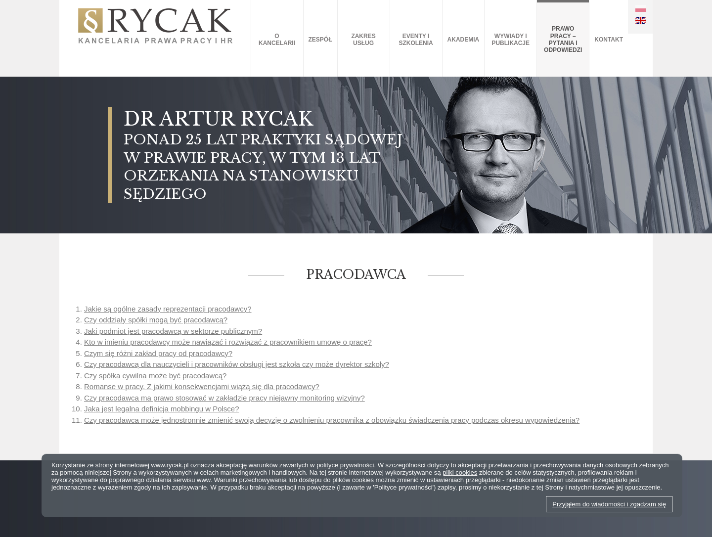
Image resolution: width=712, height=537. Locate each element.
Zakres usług (363, 39)
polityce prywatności (345, 465)
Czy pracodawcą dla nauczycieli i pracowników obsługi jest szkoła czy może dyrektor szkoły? (236, 364)
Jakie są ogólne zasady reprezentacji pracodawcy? (168, 309)
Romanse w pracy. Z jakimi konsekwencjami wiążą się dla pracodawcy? (201, 386)
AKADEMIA (463, 39)
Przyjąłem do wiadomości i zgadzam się (609, 504)
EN (640, 20)
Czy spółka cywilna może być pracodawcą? (155, 375)
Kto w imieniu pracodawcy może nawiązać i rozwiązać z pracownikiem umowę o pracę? (228, 342)
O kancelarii (277, 39)
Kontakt (608, 39)
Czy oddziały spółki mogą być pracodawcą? (155, 319)
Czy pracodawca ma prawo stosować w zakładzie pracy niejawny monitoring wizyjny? (224, 398)
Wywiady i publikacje (510, 39)
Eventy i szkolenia (416, 39)
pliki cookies (460, 472)
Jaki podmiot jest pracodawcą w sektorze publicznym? (173, 331)
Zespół (320, 39)
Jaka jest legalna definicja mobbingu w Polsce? (161, 408)
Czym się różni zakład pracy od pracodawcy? (158, 353)
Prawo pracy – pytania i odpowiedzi (563, 39)
